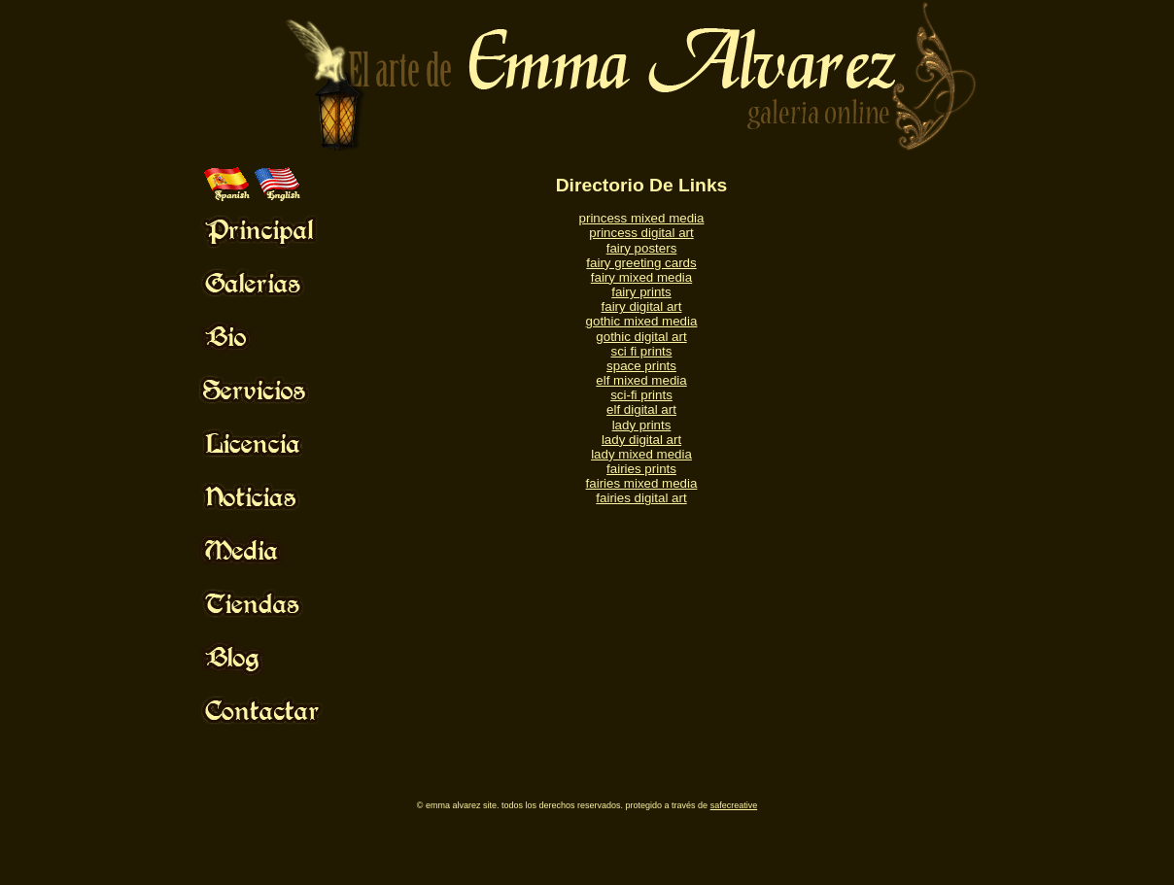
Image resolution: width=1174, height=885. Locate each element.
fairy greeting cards (641, 262)
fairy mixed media (641, 277)
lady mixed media (641, 454)
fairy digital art (642, 306)
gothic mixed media (642, 321)
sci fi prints (642, 351)
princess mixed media (642, 218)
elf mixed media (641, 380)
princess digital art (641, 232)
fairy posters (641, 248)
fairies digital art (641, 498)
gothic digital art (641, 336)
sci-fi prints (641, 395)
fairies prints (641, 468)
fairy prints (641, 292)
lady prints (642, 425)
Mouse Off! (277, 229)
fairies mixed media (642, 483)
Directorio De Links (642, 185)
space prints (641, 365)
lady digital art (641, 439)
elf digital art (641, 409)
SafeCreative (734, 805)
